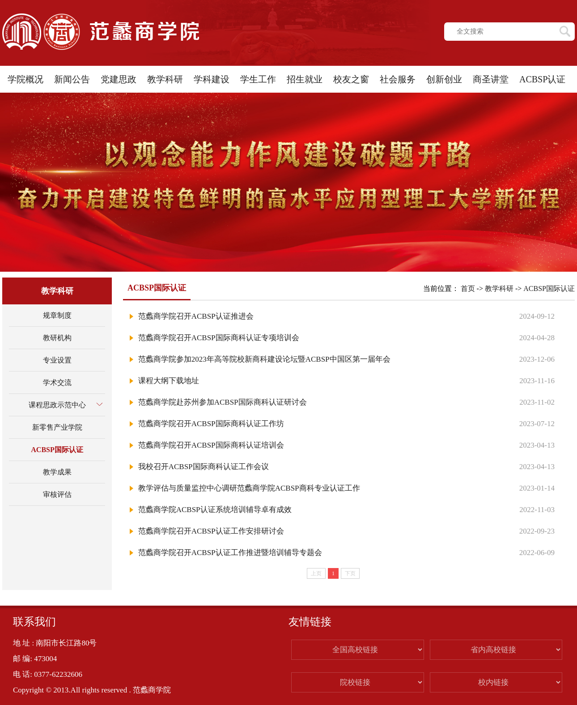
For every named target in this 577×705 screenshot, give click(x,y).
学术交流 (57, 382)
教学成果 (57, 472)
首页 (468, 288)
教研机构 (57, 338)
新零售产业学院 (57, 427)
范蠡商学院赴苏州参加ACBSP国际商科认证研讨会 (222, 402)
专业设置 (57, 360)
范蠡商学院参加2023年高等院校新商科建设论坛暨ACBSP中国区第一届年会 (264, 359)
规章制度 (57, 315)
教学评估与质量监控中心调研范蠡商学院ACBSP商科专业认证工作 (249, 488)
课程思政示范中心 (57, 405)
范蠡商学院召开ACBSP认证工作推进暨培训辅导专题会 (230, 552)
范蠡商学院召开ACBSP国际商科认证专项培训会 (218, 337)
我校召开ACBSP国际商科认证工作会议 (203, 466)
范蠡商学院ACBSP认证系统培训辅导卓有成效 (215, 509)
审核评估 (57, 494)
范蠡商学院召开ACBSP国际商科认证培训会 (211, 445)
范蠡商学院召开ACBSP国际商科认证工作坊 (211, 423)
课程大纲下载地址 (168, 380)
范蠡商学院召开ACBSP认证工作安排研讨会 (211, 531)
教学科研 (499, 288)
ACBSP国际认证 (57, 449)
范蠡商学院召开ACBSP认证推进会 (196, 316)
